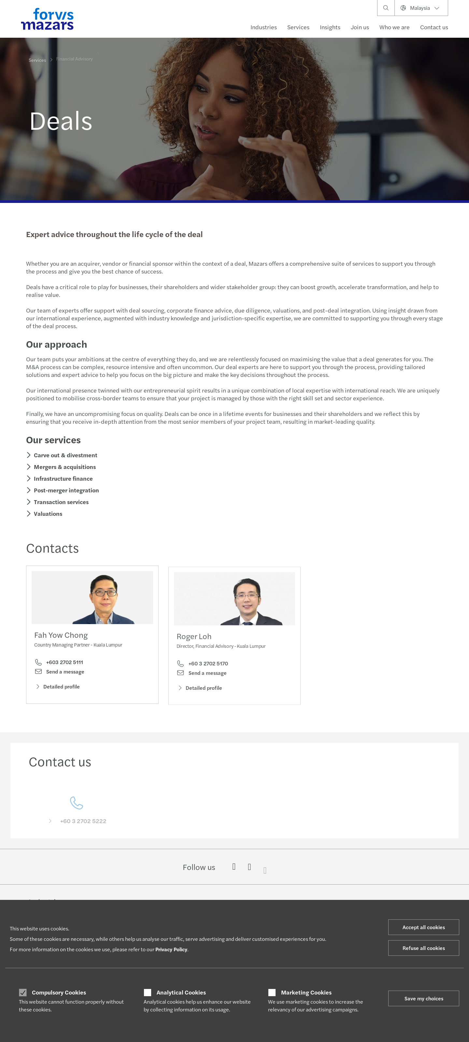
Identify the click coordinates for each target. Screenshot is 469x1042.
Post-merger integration (65, 490)
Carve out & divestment (65, 455)
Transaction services (60, 502)
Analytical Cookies (181, 992)
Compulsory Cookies (59, 992)
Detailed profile (57, 688)
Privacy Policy (171, 949)
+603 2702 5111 (58, 663)
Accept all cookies (424, 927)
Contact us (434, 27)
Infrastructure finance (62, 478)
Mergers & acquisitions (64, 466)
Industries (263, 27)
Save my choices (424, 998)
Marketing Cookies (306, 992)
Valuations (47, 513)
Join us (360, 27)
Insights (330, 27)
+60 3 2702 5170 (202, 672)
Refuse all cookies (424, 948)
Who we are (394, 27)
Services (298, 27)
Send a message (59, 672)
